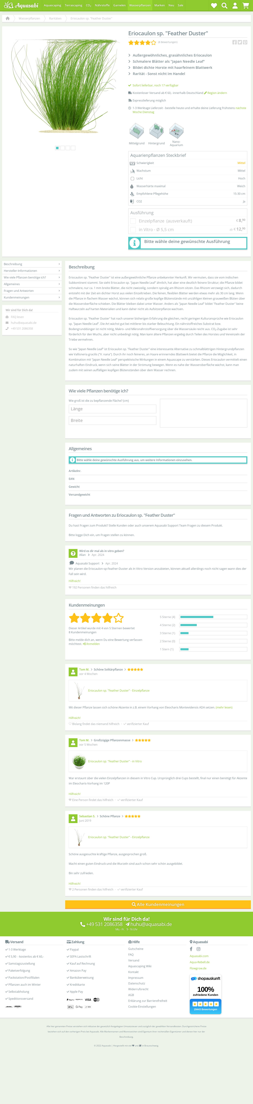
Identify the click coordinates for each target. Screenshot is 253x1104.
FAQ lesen (17, 317)
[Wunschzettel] (214, 5)
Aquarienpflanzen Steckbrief (158, 155)
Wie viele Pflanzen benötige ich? (32, 277)
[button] (235, 5)
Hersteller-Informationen (32, 271)
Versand (133, 960)
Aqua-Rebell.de (200, 962)
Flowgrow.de (198, 968)
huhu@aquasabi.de (24, 323)
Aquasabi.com (199, 956)
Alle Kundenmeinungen (158, 904)
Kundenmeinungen (32, 297)
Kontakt (133, 972)
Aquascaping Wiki (139, 966)
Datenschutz (136, 983)
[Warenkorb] (245, 5)
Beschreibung (32, 264)
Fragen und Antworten (32, 291)
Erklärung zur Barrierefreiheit (147, 1001)
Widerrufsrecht (138, 989)
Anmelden (91, 644)
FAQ (131, 955)
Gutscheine (135, 949)
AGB (131, 995)
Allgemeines (32, 284)
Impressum (135, 978)
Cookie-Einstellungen (142, 1006)
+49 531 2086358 (22, 328)
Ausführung (142, 212)
